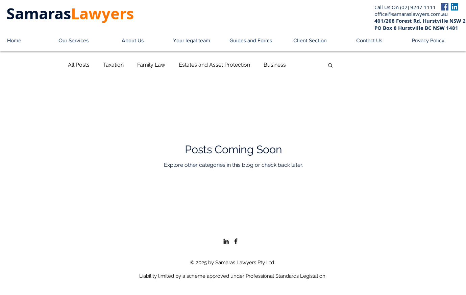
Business (275, 65)
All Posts (79, 65)
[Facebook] (444, 6)
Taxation (113, 65)
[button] (73, 40)
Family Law (151, 65)
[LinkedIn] (454, 6)
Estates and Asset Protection (214, 65)
